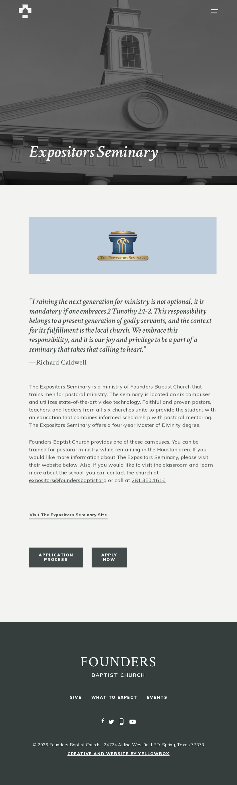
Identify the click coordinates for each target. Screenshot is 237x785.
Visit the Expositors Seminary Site (68, 517)
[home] (25, 11)
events (157, 697)
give (75, 697)
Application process (56, 560)
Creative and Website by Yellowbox (118, 753)
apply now (109, 560)
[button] (214, 11)
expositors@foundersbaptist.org (68, 483)
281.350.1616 (149, 483)
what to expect (114, 697)
